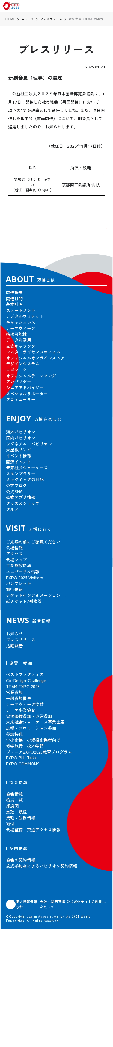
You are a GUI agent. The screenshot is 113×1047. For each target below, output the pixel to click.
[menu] (106, 6)
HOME (10, 19)
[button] (98, 237)
